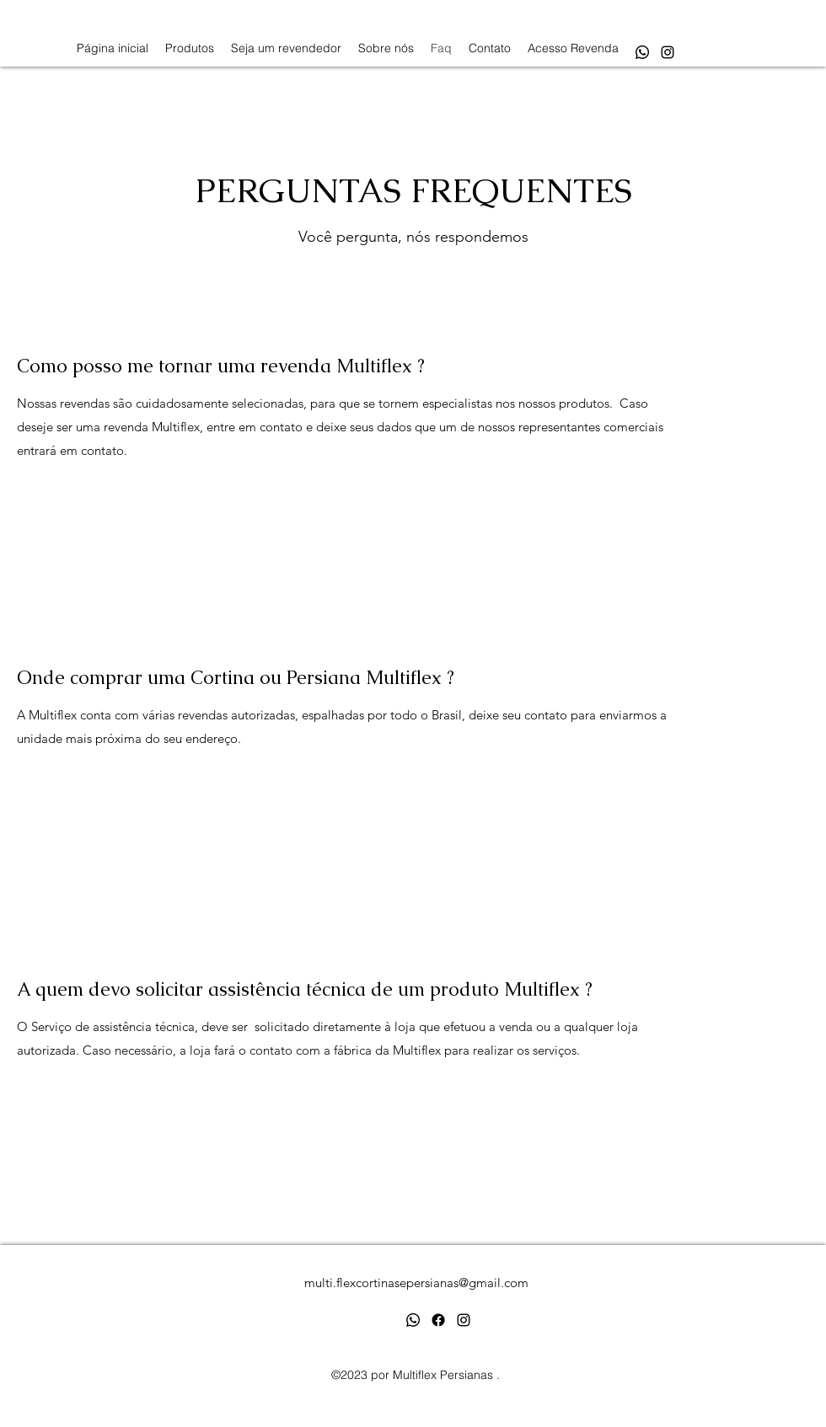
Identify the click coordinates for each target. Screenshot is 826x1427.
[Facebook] (438, 1320)
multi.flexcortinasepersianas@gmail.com (416, 1283)
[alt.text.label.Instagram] (667, 52)
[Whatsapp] (642, 52)
